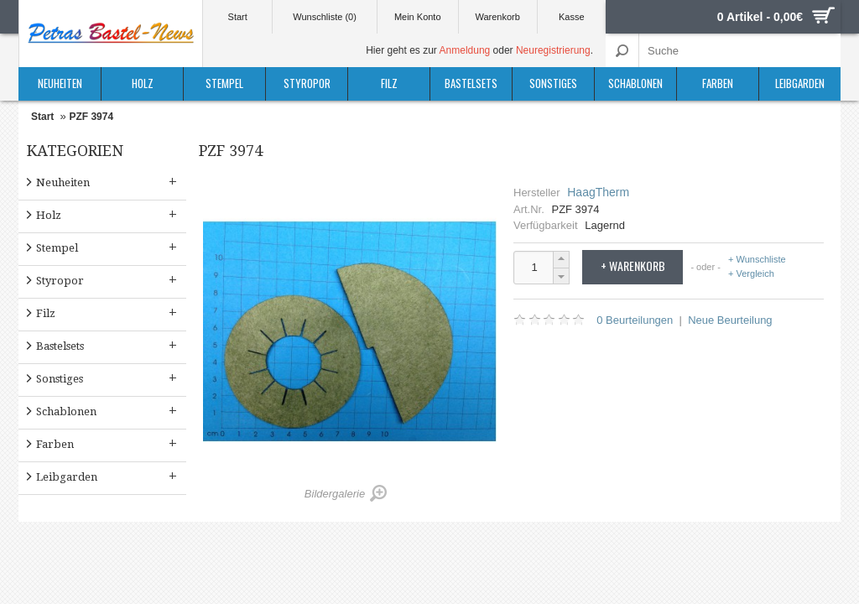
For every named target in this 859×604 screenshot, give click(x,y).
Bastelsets (471, 83)
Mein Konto (417, 17)
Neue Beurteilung (730, 320)
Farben (717, 83)
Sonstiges (553, 83)
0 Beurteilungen (634, 320)
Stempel (224, 83)
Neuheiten (60, 83)
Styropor (307, 83)
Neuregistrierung (553, 50)
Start (237, 17)
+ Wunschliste (757, 259)
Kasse (572, 17)
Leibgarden (800, 83)
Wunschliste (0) (325, 17)
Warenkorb (497, 17)
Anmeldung (465, 50)
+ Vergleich (751, 273)
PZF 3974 (91, 116)
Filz (389, 83)
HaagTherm (598, 192)
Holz (143, 83)
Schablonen (635, 83)
